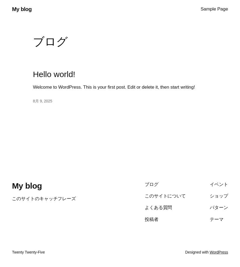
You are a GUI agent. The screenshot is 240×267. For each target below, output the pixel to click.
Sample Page (214, 9)
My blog (22, 9)
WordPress (218, 252)
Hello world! (54, 74)
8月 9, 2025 (42, 101)
